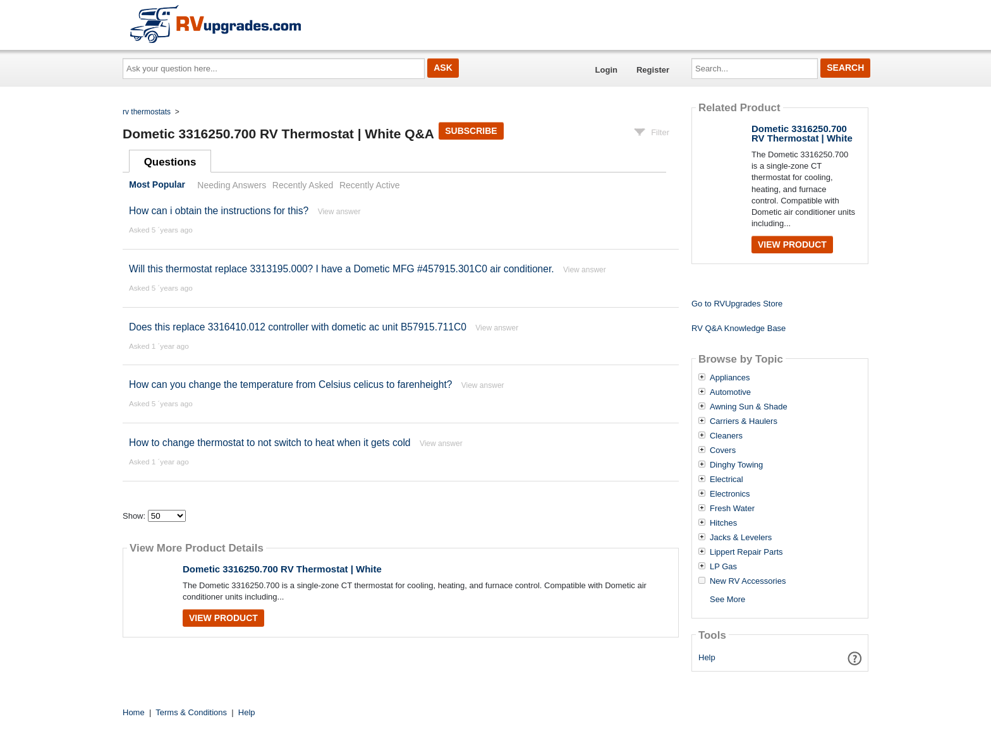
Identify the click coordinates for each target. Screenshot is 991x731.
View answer (339, 211)
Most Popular (157, 185)
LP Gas (723, 566)
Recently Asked (302, 185)
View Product (223, 618)
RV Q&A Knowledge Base (738, 328)
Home (134, 712)
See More (727, 599)
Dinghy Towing (736, 465)
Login (606, 70)
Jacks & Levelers (741, 537)
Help (706, 657)
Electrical (726, 479)
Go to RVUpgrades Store (736, 303)
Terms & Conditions (191, 712)
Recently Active (369, 185)
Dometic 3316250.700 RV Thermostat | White (282, 569)
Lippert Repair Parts (746, 552)
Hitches (723, 523)
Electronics (730, 494)
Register (652, 70)
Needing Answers (231, 185)
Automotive (730, 392)
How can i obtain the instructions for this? (218, 210)
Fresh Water (732, 508)
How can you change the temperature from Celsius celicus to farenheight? (290, 384)
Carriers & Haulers (743, 421)
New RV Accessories (748, 581)
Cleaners (726, 436)
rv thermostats (147, 111)
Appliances (730, 377)
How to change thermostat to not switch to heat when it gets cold (270, 442)
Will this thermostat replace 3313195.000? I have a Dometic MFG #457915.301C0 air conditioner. (341, 268)
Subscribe (471, 131)
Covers (723, 450)
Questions (170, 162)
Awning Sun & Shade (748, 406)
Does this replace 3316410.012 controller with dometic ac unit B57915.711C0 (297, 327)
